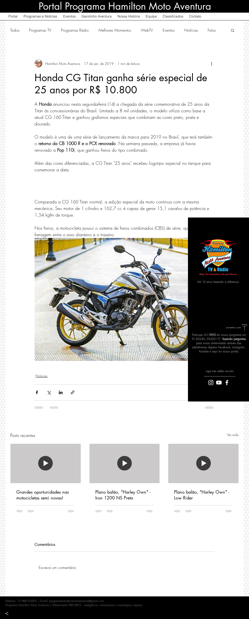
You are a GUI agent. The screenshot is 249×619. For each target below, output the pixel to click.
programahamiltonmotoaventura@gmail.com (76, 601)
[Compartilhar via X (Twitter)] (48, 392)
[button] (232, 30)
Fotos (212, 30)
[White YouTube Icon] (218, 382)
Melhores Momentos (114, 30)
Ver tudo (233, 434)
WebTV (147, 30)
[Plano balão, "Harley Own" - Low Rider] (203, 463)
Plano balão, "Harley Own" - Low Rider (201, 495)
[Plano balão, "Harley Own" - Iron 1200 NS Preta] (124, 463)
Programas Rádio (75, 30)
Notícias (191, 30)
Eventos (169, 30)
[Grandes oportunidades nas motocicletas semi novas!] (45, 463)
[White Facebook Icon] (226, 382)
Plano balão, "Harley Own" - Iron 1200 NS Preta (123, 495)
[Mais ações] (211, 63)
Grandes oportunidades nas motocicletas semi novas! (42, 495)
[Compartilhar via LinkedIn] (60, 392)
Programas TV (40, 30)
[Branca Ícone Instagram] (210, 382)
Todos (14, 30)
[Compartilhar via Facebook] (37, 392)
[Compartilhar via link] (72, 392)
